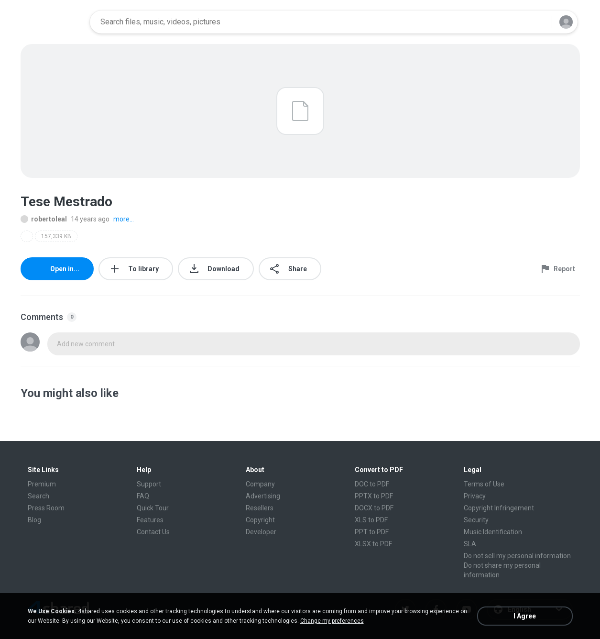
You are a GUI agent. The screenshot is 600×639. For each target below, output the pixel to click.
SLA (470, 544)
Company (260, 484)
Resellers (259, 508)
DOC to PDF (372, 484)
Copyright (260, 520)
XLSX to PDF (373, 544)
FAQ (143, 496)
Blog (34, 520)
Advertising (263, 496)
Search (38, 496)
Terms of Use (484, 484)
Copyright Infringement (499, 508)
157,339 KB (56, 236)
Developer (261, 532)
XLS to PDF (371, 520)
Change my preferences (332, 620)
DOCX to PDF (374, 508)
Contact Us (153, 532)
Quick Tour (153, 508)
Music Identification (493, 532)
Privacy (475, 496)
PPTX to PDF (374, 496)
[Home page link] (52, 22)
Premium (42, 484)
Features (150, 520)
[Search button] (538, 22)
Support (149, 484)
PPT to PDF (372, 532)
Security (476, 520)
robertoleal (44, 219)
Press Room (46, 508)
